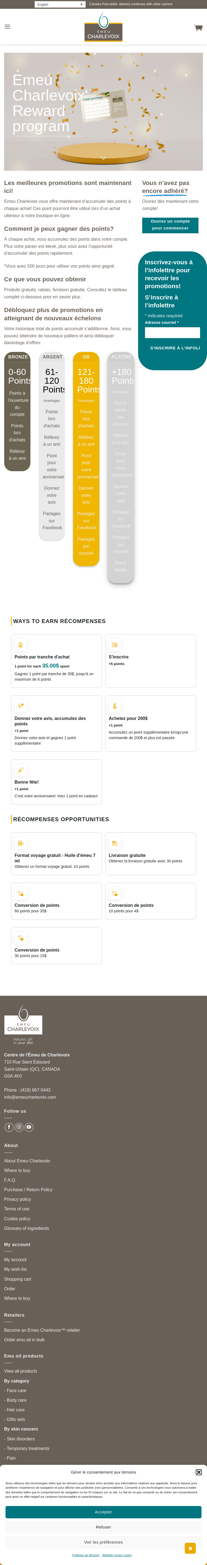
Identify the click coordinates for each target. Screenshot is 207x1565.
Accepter (103, 1512)
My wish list (15, 1269)
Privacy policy (17, 1199)
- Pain (10, 1458)
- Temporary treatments (26, 1448)
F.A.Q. (10, 1180)
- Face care (15, 1390)
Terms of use (16, 1209)
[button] (199, 1472)
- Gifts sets (14, 1419)
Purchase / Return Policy (28, 1189)
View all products (20, 1371)
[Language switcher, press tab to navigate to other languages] (60, 4)
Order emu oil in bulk (24, 1339)
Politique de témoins (85, 1555)
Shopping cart (17, 1279)
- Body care (15, 1400)
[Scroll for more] (103, 158)
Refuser (103, 1527)
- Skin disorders (19, 1439)
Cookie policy (17, 1218)
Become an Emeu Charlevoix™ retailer (42, 1330)
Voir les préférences (103, 1542)
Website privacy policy (117, 1555)
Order (9, 1288)
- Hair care (14, 1409)
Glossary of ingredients (26, 1228)
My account (15, 1259)
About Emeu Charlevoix (27, 1161)
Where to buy (17, 1170)
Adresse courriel (162, 322)
